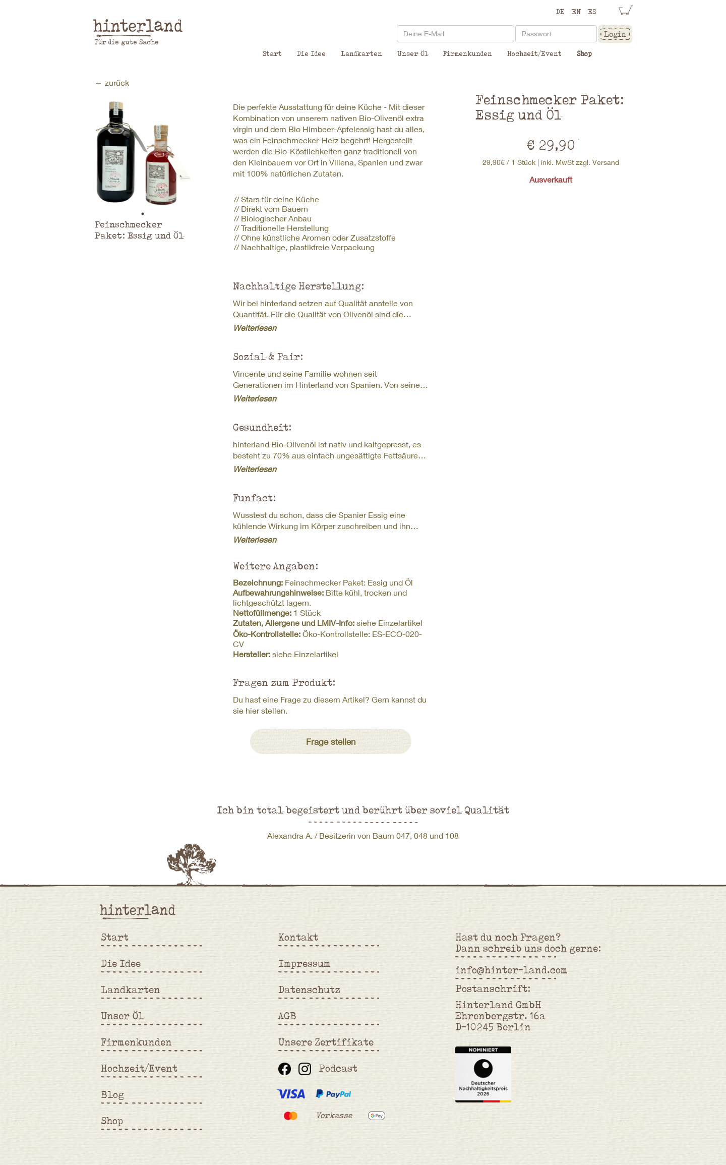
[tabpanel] (143, 153)
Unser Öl (412, 53)
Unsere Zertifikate (326, 1041)
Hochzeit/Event (534, 53)
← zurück (112, 82)
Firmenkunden (467, 53)
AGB (287, 1015)
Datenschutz (309, 989)
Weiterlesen (254, 327)
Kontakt (298, 937)
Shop (584, 53)
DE (560, 12)
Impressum (304, 963)
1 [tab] (143, 214)
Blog (112, 1094)
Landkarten (361, 53)
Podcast (338, 1068)
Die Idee (311, 53)
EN (576, 12)
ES (592, 12)
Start (272, 53)
